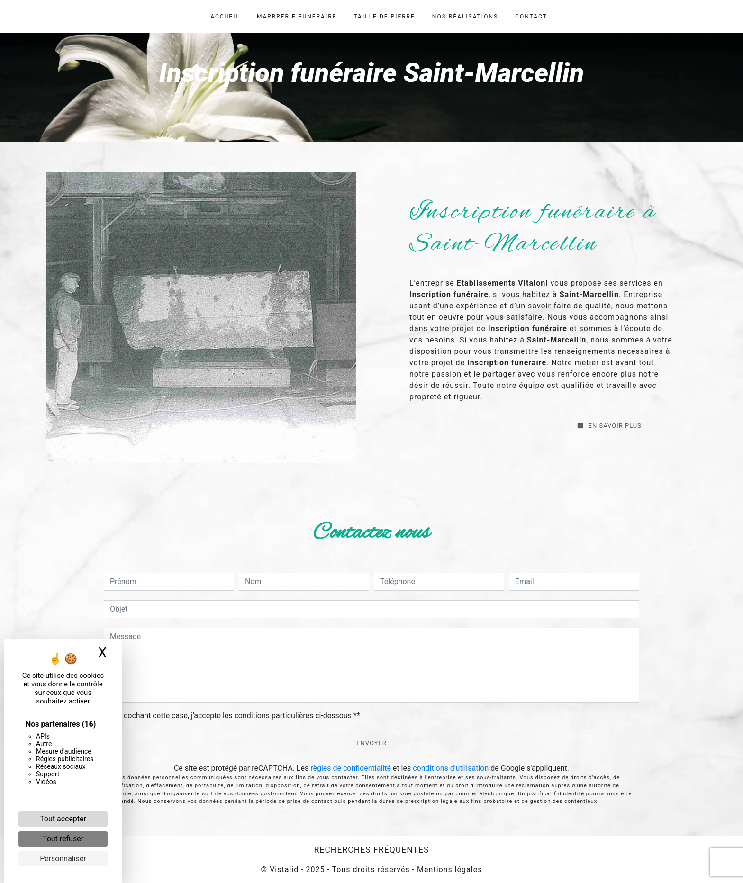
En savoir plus (609, 425)
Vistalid (284, 869)
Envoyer (371, 743)
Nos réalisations (465, 16)
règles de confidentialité (350, 768)
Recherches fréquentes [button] (371, 850)
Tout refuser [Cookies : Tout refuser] (63, 838)
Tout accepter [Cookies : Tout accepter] (63, 818)
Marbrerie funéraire (296, 16)
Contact (531, 16)
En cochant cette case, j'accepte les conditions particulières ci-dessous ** (236, 715)
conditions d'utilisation (451, 768)
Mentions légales (448, 869)
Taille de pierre (384, 16)
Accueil (225, 16)
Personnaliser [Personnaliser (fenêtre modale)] (63, 858)
